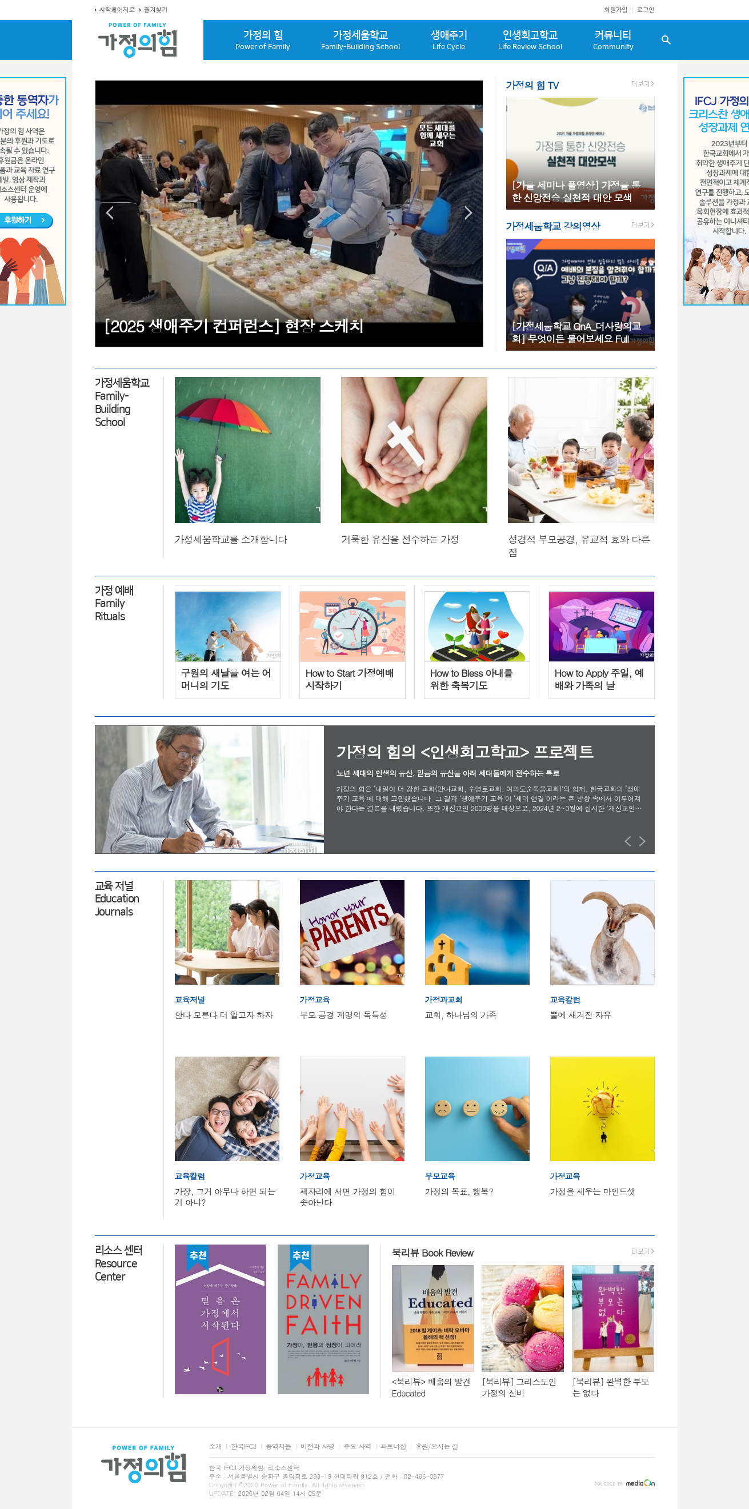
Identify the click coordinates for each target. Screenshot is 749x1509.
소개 (215, 1446)
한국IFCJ (243, 1446)
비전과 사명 (318, 1446)
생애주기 (449, 40)
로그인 (645, 9)
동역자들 (278, 1446)
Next (469, 212)
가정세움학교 (360, 40)
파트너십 (393, 1446)
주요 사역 (357, 1446)
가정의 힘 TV (532, 85)
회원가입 (615, 9)
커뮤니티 (613, 40)
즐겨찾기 (155, 9)
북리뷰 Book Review (432, 1252)
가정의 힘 (263, 40)
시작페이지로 (117, 9)
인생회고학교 (530, 40)
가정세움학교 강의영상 (553, 226)
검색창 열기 (666, 40)
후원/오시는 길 (436, 1446)
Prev (109, 212)
